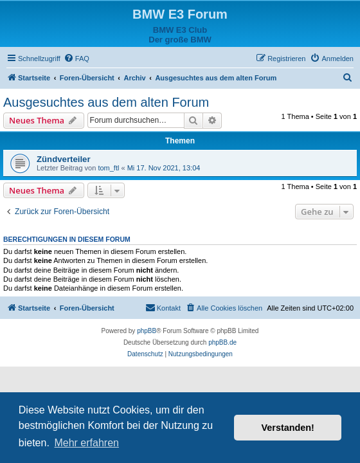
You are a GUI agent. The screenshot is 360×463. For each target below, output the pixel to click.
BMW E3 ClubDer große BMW (180, 34)
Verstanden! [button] (288, 427)
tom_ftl (108, 168)
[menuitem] (76, 58)
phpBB (146, 330)
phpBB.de (222, 342)
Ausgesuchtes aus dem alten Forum (106, 102)
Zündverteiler (64, 159)
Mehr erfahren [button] (86, 442)
